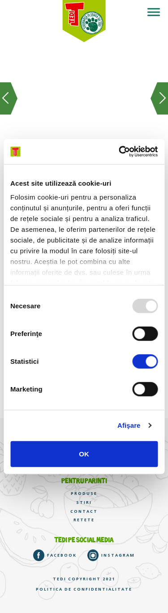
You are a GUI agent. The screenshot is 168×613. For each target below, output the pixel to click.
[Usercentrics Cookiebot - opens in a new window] (120, 152)
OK (84, 453)
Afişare (129, 425)
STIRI (84, 502)
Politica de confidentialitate (84, 589)
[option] (84, 110)
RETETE (84, 520)
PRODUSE (84, 493)
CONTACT (84, 511)
